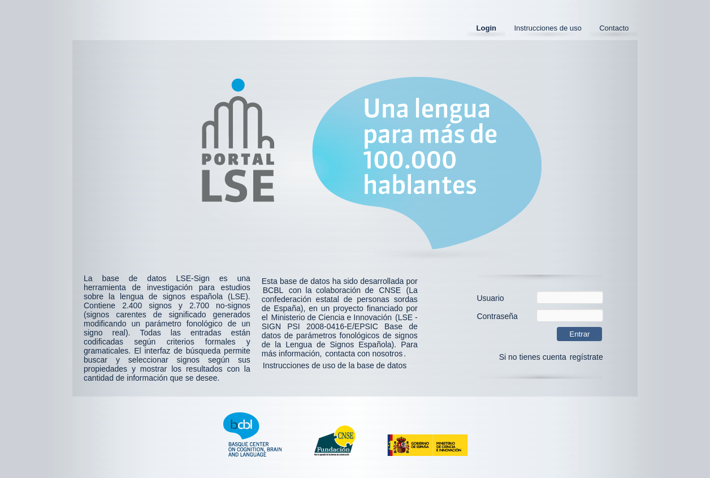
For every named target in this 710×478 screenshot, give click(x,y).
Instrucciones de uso (547, 28)
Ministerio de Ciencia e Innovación (331, 317)
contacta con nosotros (363, 353)
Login (486, 28)
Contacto (614, 28)
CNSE (390, 290)
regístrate (586, 356)
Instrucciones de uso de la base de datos (335, 365)
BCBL (273, 290)
